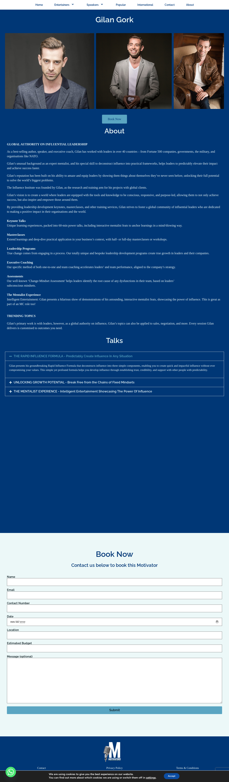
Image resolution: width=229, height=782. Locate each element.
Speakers (95, 5)
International (145, 4)
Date (114, 619)
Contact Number (114, 606)
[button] (114, 356)
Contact (170, 4)
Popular (121, 4)
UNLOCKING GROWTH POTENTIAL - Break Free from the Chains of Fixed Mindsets (74, 382)
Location (114, 633)
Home (39, 4)
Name (114, 579)
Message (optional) (114, 679)
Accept (172, 776)
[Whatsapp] (11, 772)
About (190, 4)
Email (114, 593)
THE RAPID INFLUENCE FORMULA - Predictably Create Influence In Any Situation (73, 356)
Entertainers (64, 5)
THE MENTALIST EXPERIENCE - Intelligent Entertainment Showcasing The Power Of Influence (83, 391)
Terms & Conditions (187, 767)
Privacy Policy (114, 767)
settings (148, 777)
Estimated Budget (114, 646)
